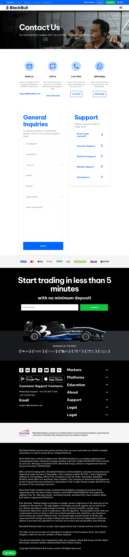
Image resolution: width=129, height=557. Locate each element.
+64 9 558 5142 (53, 96)
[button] (76, 94)
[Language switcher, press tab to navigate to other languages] (120, 2)
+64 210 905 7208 (48, 391)
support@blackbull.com (29, 94)
